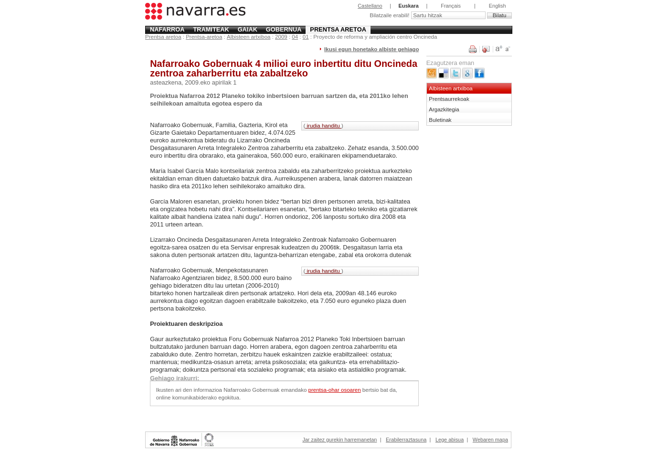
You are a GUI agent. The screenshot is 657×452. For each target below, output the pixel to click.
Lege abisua (449, 439)
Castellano (370, 6)
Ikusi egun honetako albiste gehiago (371, 49)
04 (295, 37)
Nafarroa (167, 29)
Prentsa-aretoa (204, 37)
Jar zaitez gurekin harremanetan (339, 439)
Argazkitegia (444, 109)
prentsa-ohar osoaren (334, 390)
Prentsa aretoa (338, 29)
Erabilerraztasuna (406, 439)
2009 (281, 37)
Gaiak (247, 29)
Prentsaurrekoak (449, 99)
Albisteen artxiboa (249, 37)
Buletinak (440, 120)
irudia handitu (323, 126)
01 (306, 37)
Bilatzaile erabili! (390, 15)
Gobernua (284, 29)
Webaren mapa (490, 439)
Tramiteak (211, 29)
